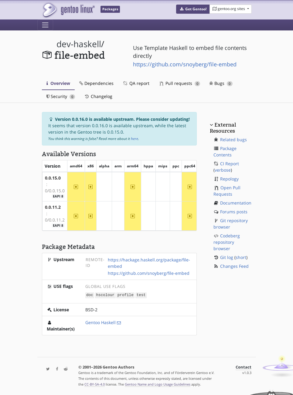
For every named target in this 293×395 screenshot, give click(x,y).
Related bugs (233, 139)
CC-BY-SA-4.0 (94, 384)
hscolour (105, 295)
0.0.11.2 (53, 207)
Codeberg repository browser (226, 242)
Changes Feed (234, 266)
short (241, 257)
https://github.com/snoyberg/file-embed (185, 64)
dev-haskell (78, 44)
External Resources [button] (223, 128)
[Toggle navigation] (45, 24)
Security (60, 96)
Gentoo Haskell (100, 322)
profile (126, 295)
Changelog (98, 96)
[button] (193, 9)
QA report (136, 83)
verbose (223, 170)
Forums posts (233, 212)
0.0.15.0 (53, 178)
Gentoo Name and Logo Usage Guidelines (157, 384)
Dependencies (96, 83)
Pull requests (180, 83)
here (134, 138)
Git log (226, 257)
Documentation (235, 203)
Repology (229, 179)
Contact (243, 366)
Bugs (221, 83)
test (141, 295)
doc (89, 295)
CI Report (229, 163)
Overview (58, 83)
